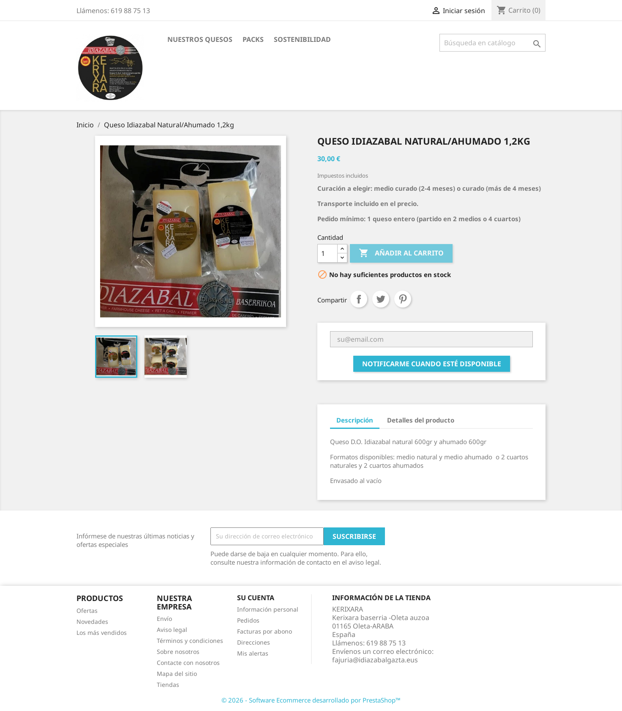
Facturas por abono (264, 631)
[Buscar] (492, 43)
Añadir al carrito (401, 253)
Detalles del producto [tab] (420, 420)
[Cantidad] (327, 253)
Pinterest (402, 299)
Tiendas (168, 685)
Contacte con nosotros (188, 663)
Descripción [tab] (354, 420)
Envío (164, 619)
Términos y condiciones (190, 641)
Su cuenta (255, 597)
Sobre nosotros (178, 652)
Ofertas (87, 611)
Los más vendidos (101, 633)
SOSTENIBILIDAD (302, 39)
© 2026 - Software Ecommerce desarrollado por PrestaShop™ (311, 700)
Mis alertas (252, 653)
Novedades (92, 622)
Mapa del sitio (177, 674)
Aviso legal (172, 630)
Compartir (358, 299)
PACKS (253, 39)
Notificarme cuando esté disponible (431, 363)
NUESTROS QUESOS (199, 39)
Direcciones (253, 642)
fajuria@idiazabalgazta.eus (375, 659)
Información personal (267, 609)
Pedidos (248, 620)
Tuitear (380, 299)
